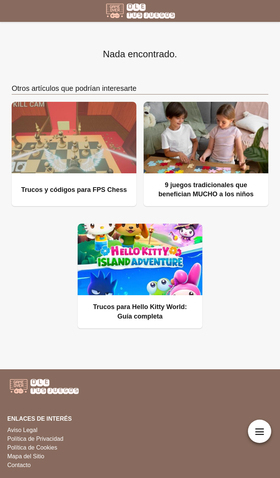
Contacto (19, 465)
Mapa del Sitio (25, 456)
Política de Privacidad (35, 439)
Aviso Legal (22, 430)
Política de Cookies (32, 447)
